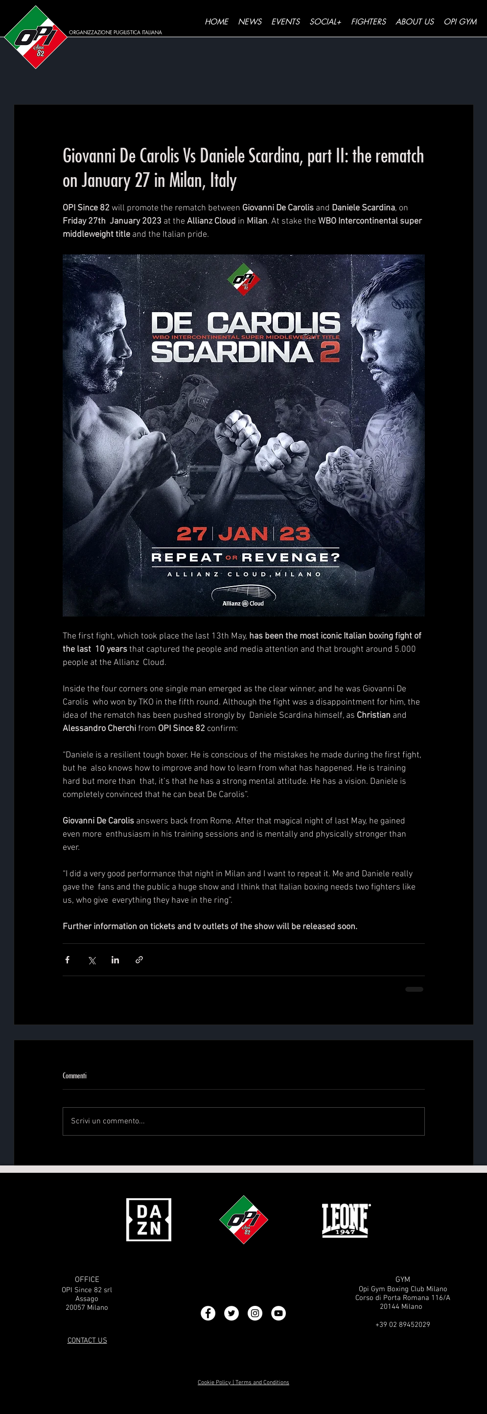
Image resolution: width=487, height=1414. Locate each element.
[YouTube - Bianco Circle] (278, 1313)
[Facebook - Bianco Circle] (208, 1313)
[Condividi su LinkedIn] (115, 959)
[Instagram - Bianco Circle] (255, 1313)
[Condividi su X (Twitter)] (91, 959)
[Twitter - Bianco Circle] (231, 1313)
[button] (325, 22)
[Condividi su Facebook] (67, 959)
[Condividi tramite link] (139, 959)
